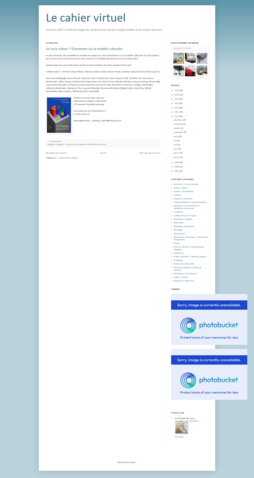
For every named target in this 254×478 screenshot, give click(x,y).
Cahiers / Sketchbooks (184, 192)
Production (178, 253)
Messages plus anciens (150, 153)
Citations (178, 195)
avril (176, 145)
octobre (177, 128)
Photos (177, 243)
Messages (178, 230)
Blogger (133, 462)
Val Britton (193, 421)
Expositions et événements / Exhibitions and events (86, 145)
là (89, 114)
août (176, 137)
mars (176, 149)
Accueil (103, 153)
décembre (178, 120)
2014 (176, 99)
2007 (176, 171)
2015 (176, 95)
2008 (176, 167)
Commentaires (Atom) (68, 158)
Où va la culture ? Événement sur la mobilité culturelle (84, 49)
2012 (176, 108)
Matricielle (178, 223)
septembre (179, 132)
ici (105, 111)
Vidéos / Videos (181, 277)
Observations (180, 234)
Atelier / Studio (181, 188)
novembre (178, 124)
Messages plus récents (56, 153)
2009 (176, 163)
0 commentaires (55, 141)
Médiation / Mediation (184, 226)
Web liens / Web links (184, 281)
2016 (176, 91)
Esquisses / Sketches (183, 199)
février (177, 153)
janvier (177, 157)
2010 (176, 116)
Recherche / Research (184, 264)
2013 (176, 103)
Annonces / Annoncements (186, 184)
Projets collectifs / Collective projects (190, 257)
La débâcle (178, 212)
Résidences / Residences (185, 274)
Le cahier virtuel (86, 18)
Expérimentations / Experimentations (190, 202)
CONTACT (175, 289)
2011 (176, 112)
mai (175, 141)
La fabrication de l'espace (185, 216)
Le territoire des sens (185, 418)
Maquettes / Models (183, 219)
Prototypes (178, 260)
